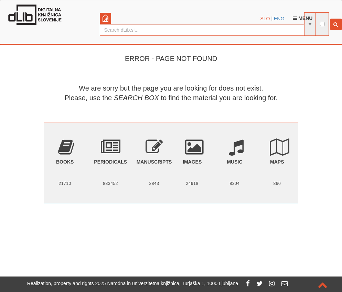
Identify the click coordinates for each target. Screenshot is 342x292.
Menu (302, 18)
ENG (279, 18)
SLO (265, 18)
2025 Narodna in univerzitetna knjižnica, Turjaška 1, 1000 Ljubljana (166, 283)
